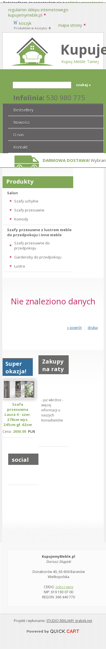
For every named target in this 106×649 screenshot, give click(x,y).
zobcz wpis (64, 584)
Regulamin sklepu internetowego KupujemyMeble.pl (38, 9)
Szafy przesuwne (29, 207)
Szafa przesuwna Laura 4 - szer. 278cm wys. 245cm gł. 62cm (17, 411)
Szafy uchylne (26, 198)
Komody (21, 216)
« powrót (74, 324)
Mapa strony (70, 22)
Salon (12, 190)
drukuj (93, 324)
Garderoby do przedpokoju (37, 254)
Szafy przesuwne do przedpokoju (32, 243)
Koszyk (25, 20)
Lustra (19, 263)
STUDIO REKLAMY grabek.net (69, 617)
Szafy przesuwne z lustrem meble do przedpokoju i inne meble (39, 229)
